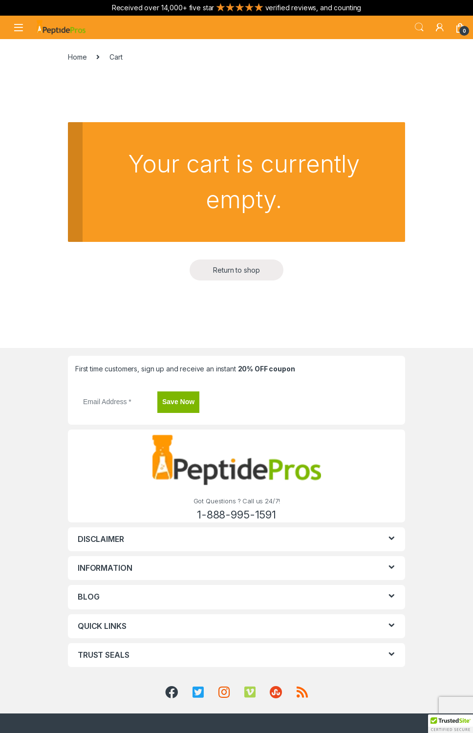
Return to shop (236, 270)
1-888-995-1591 (236, 514)
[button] (450, 723)
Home (77, 57)
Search (419, 27)
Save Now (178, 402)
